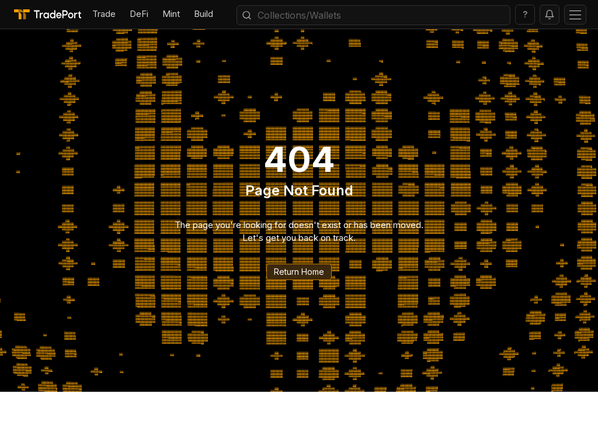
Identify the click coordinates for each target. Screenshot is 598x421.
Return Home (299, 272)
